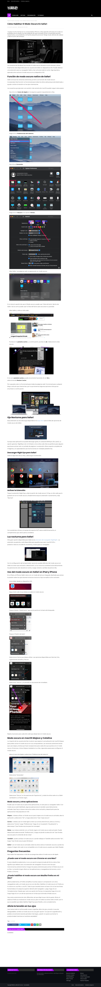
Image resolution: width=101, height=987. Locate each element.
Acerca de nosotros (15, 1)
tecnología (17, 20)
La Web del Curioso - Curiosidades (22, 985)
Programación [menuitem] (31, 15)
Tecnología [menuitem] (15, 15)
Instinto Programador (85, 977)
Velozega (68, 980)
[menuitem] (9, 15)
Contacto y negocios (25, 1)
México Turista (69, 978)
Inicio (8, 1)
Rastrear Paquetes (84, 980)
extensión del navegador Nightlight (46, 540)
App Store (41, 420)
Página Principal (10, 20)
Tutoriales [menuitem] (41, 15)
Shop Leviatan (83, 978)
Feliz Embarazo (83, 975)
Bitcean (82, 973)
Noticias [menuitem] (23, 15)
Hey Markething (69, 977)
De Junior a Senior (70, 975)
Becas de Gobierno (70, 973)
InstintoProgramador (12, 27)
